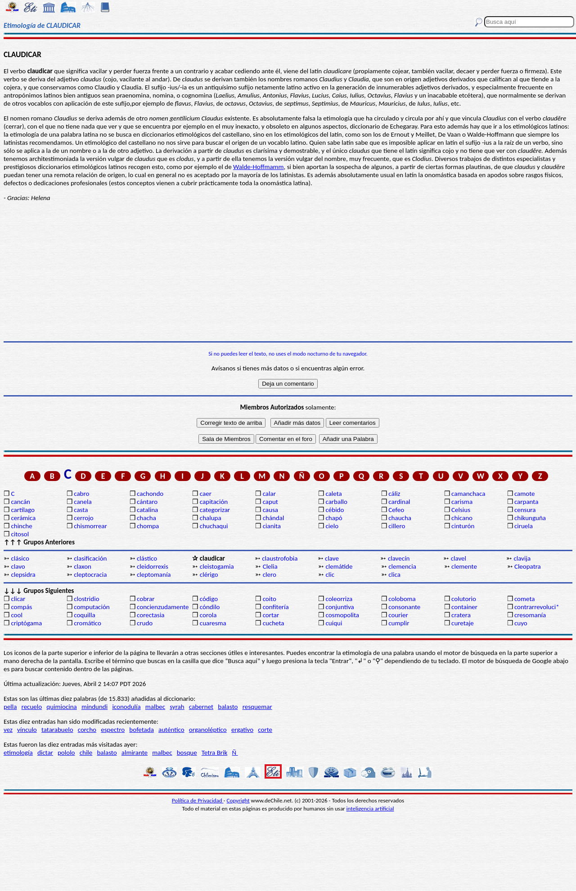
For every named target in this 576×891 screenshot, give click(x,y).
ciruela (523, 526)
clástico (147, 558)
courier (398, 615)
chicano (461, 518)
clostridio (86, 599)
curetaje (462, 623)
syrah (177, 707)
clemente (464, 566)
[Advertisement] (288, 271)
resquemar (257, 707)
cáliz (394, 494)
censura (525, 510)
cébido (334, 510)
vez (8, 730)
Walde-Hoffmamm (258, 167)
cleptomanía (154, 574)
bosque (187, 752)
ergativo (242, 730)
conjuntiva (339, 607)
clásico (20, 558)
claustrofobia (279, 558)
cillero (396, 526)
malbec (155, 707)
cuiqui (333, 623)
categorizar (215, 510)
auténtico (171, 730)
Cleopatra (527, 566)
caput (270, 502)
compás (21, 607)
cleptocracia (90, 574)
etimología (18, 752)
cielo (331, 526)
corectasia (151, 615)
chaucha (399, 518)
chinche (21, 526)
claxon (82, 566)
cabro (81, 494)
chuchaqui (214, 526)
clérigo (209, 574)
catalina (147, 510)
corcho (87, 730)
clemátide (338, 566)
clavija (522, 558)
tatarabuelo (57, 730)
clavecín (399, 558)
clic (329, 574)
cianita (272, 526)
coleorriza (338, 599)
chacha (146, 518)
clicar (18, 599)
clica (394, 574)
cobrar (145, 599)
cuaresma (213, 623)
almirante (135, 752)
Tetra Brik (215, 752)
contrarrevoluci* (536, 607)
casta (81, 510)
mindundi (94, 707)
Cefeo (396, 510)
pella (10, 707)
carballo (336, 502)
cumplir (398, 623)
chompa (148, 526)
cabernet (201, 707)
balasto (228, 707)
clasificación (90, 558)
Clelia (270, 566)
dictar (45, 752)
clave (332, 558)
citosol (20, 534)
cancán (20, 502)
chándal (273, 518)
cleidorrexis (152, 566)
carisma (461, 502)
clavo (18, 566)
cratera (461, 615)
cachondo (150, 494)
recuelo (32, 707)
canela (82, 502)
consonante (404, 607)
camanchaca (468, 494)
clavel (458, 558)
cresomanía (530, 615)
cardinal (399, 502)
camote (524, 494)
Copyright (238, 800)
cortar (271, 615)
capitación (214, 502)
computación (91, 607)
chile (86, 752)
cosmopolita (342, 615)
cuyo (520, 623)
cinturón (462, 526)
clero (269, 574)
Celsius (460, 510)
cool (16, 615)
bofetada (141, 730)
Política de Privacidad (198, 800)
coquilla (84, 615)
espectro (113, 730)
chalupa (210, 518)
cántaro (147, 502)
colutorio (463, 599)
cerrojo (83, 518)
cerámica (23, 518)
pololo (66, 752)
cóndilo (210, 607)
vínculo (27, 730)
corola (208, 615)
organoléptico (208, 730)
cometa (524, 599)
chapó (333, 518)
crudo (145, 623)
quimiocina (61, 707)
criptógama (26, 623)
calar (269, 494)
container (464, 607)
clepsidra (23, 574)
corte (265, 730)
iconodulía (126, 707)
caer (206, 494)
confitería (276, 607)
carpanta (526, 502)
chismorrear (90, 526)
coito (269, 599)
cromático (87, 623)
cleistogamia (217, 566)
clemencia (402, 566)
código (209, 599)
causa (270, 510)
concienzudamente (163, 607)
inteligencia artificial (370, 808)
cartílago (23, 510)
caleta (333, 494)
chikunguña (530, 518)
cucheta (273, 623)
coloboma (401, 599)
